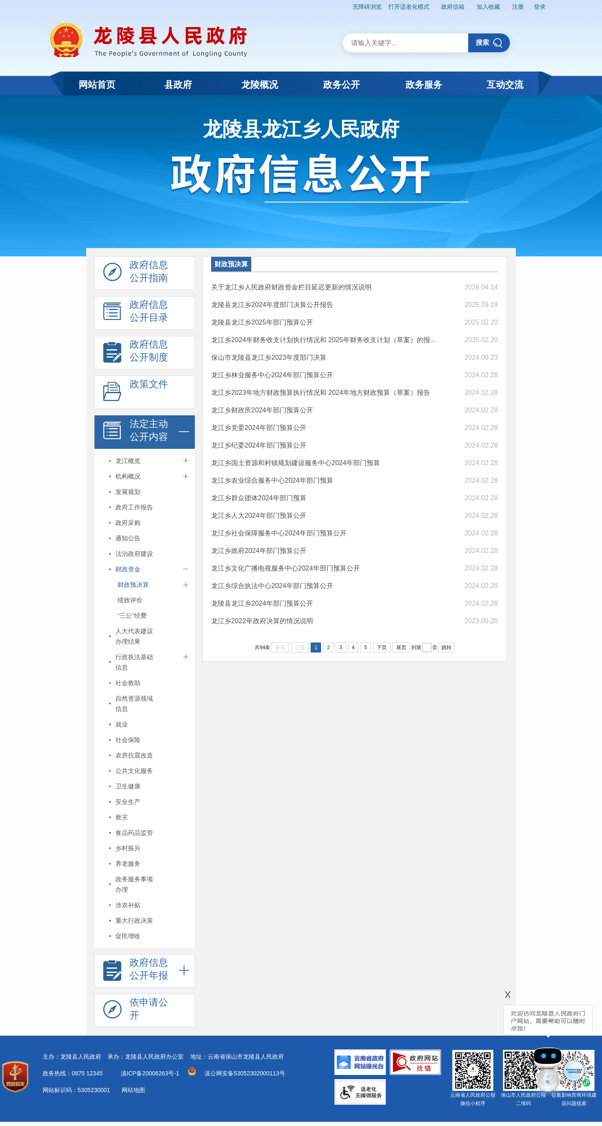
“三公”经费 (132, 615)
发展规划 (127, 491)
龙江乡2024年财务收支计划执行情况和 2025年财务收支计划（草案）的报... (323, 339)
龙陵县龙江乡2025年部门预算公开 (262, 322)
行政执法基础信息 (134, 662)
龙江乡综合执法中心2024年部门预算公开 (272, 585)
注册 (518, 6)
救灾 (121, 817)
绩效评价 (130, 600)
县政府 (178, 84)
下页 (382, 647)
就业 (121, 724)
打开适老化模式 (408, 6)
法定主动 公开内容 (135, 432)
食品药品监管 (134, 832)
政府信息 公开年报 (135, 971)
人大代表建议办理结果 (134, 636)
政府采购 (127, 522)
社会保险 (127, 739)
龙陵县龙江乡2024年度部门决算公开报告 (272, 304)
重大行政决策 (134, 920)
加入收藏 (488, 6)
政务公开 (341, 84)
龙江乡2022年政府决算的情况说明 (262, 620)
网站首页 (97, 84)
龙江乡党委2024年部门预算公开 (258, 427)
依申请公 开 (135, 1011)
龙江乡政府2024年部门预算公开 (258, 550)
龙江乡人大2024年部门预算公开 (258, 515)
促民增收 (127, 935)
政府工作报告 (134, 507)
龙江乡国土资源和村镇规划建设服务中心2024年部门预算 (295, 462)
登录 (540, 6)
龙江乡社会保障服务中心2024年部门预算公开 (279, 533)
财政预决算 (133, 584)
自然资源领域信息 (134, 703)
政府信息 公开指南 (135, 273)
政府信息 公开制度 (135, 353)
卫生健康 (127, 786)
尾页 (401, 647)
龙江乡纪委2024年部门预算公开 (258, 445)
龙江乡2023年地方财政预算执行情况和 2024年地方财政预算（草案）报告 (320, 392)
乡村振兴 (127, 848)
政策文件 (135, 393)
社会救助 (127, 682)
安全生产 (127, 801)
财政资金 (127, 569)
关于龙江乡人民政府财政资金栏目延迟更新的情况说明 (291, 287)
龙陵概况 (259, 84)
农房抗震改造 (134, 755)
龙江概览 (127, 460)
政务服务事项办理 (134, 884)
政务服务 (424, 84)
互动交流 (505, 84)
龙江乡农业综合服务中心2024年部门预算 (272, 480)
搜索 (489, 43)
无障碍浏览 (367, 6)
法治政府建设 (134, 553)
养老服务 (127, 863)
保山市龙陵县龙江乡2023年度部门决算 (269, 357)
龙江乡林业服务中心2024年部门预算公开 (272, 375)
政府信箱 (452, 6)
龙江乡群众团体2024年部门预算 (258, 498)
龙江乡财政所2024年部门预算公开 (262, 410)
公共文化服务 (134, 770)
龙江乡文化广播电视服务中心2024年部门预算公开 (285, 568)
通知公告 (127, 538)
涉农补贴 (127, 904)
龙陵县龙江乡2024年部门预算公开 (262, 603)
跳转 (446, 647)
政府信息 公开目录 (135, 313)
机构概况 (127, 476)
